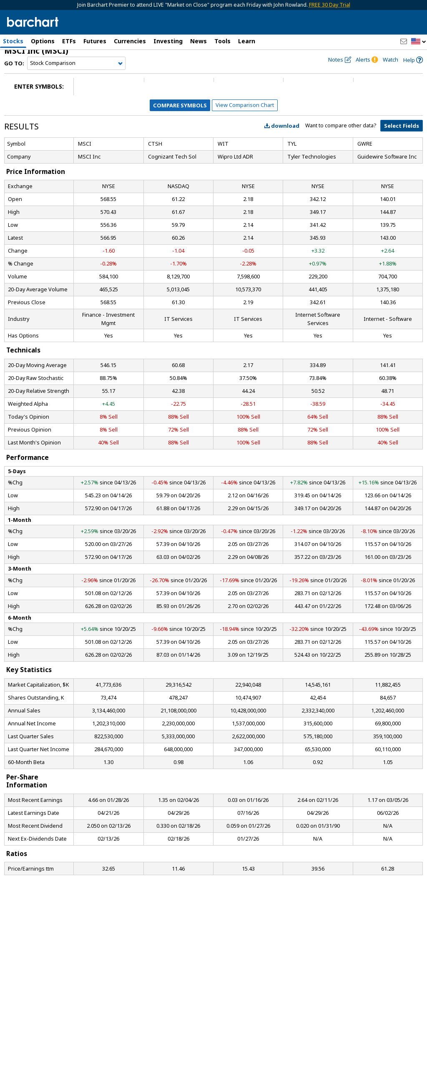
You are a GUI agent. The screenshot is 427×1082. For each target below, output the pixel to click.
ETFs (69, 41)
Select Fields (401, 134)
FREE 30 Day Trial (329, 4)
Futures (94, 41)
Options (43, 41)
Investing (168, 41)
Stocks (13, 41)
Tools (222, 41)
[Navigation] (76, 71)
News (198, 41)
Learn (246, 41)
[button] (418, 42)
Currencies (130, 41)
